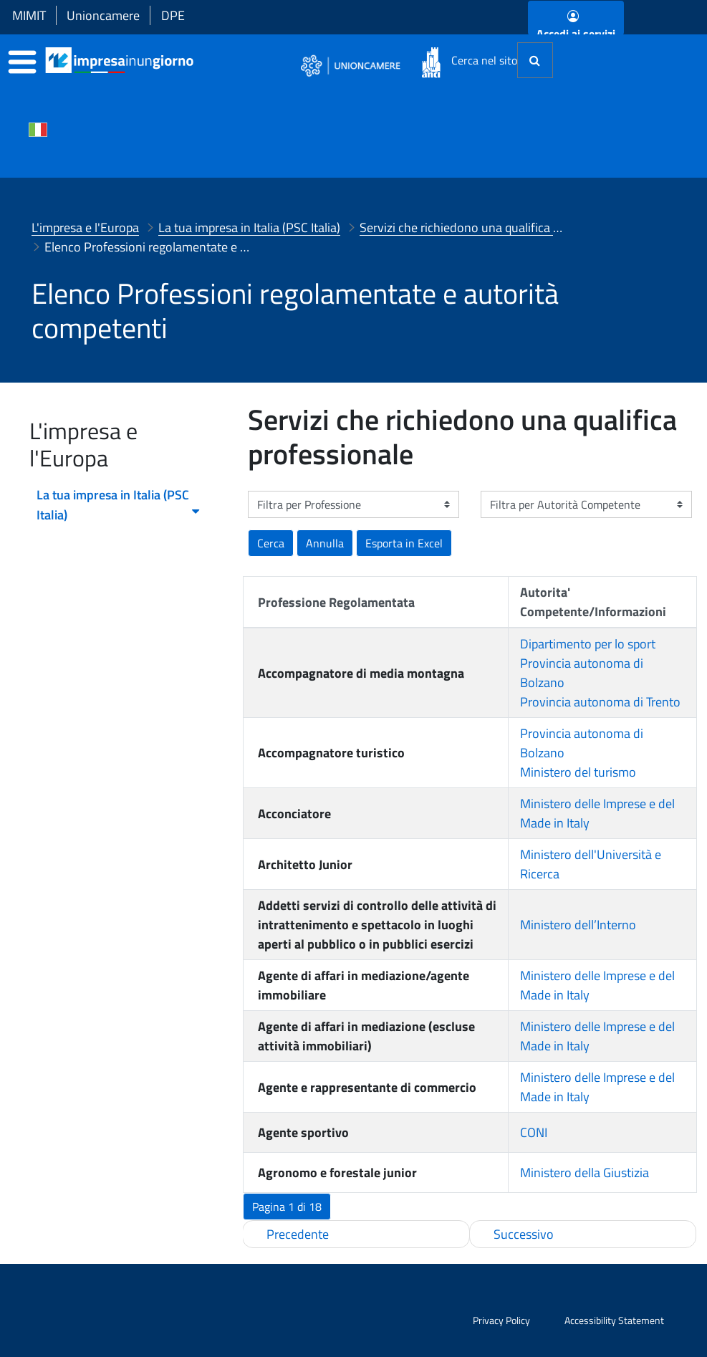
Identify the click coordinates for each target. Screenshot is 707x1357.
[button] (404, 543)
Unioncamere (103, 15)
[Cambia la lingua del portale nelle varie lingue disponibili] (38, 128)
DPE (173, 15)
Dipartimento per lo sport (587, 643)
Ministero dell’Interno (578, 924)
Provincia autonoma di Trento (600, 701)
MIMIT (29, 15)
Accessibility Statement (614, 1320)
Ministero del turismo (578, 772)
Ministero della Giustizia (584, 1172)
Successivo (524, 1234)
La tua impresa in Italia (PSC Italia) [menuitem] (119, 504)
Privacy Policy (501, 1320)
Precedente (297, 1234)
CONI (533, 1132)
